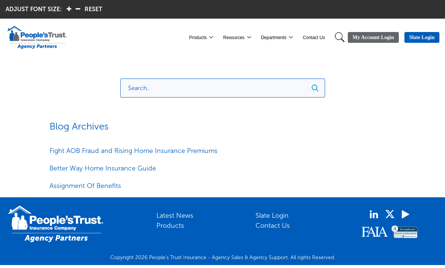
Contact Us (314, 37)
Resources (233, 37)
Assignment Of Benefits (85, 186)
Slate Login (272, 215)
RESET (93, 9)
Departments (274, 37)
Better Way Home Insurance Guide (103, 168)
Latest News (174, 215)
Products (198, 37)
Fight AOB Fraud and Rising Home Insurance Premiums (133, 151)
